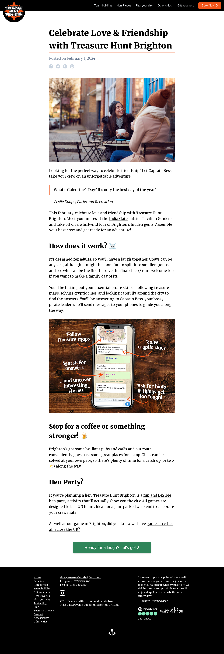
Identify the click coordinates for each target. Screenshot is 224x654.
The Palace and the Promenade (81, 601)
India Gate (118, 218)
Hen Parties (124, 5)
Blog (36, 606)
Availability (40, 603)
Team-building (103, 5)
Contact (38, 614)
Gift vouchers (185, 5)
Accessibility (41, 618)
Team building (42, 588)
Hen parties (41, 584)
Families (39, 581)
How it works (42, 595)
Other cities (165, 5)
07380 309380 (77, 584)
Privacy (49, 610)
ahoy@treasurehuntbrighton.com (80, 577)
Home (37, 577)
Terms (38, 610)
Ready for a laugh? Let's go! (112, 547)
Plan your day (144, 5)
